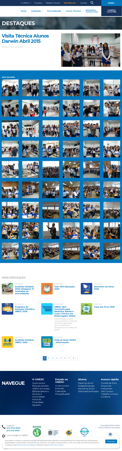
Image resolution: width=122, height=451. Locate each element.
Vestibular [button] (70, 3)
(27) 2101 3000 (13, 430)
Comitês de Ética (109, 383)
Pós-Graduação (54, 11)
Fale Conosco (107, 391)
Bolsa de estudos (40, 386)
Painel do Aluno (85, 383)
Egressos (36, 405)
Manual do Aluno (86, 389)
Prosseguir (111, 441)
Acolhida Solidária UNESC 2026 (24, 341)
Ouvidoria (38, 3)
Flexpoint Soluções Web (118, 434)
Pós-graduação (62, 394)
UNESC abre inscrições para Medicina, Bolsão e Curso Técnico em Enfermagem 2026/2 (64, 311)
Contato (83, 3)
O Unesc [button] (26, 3)
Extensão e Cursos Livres (92, 11)
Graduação (37, 11)
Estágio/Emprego (86, 386)
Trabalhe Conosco (53, 3)
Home (23, 11)
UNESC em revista (40, 389)
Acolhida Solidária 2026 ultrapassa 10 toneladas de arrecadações (24, 290)
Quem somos (38, 383)
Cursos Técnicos (73, 11)
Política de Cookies (56, 445)
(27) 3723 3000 (13, 428)
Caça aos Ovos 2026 (104, 307)
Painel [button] (111, 3)
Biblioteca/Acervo (40, 391)
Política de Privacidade (26, 445)
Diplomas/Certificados (88, 391)
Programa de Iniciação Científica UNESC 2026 (25, 309)
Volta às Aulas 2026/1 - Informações (65, 341)
